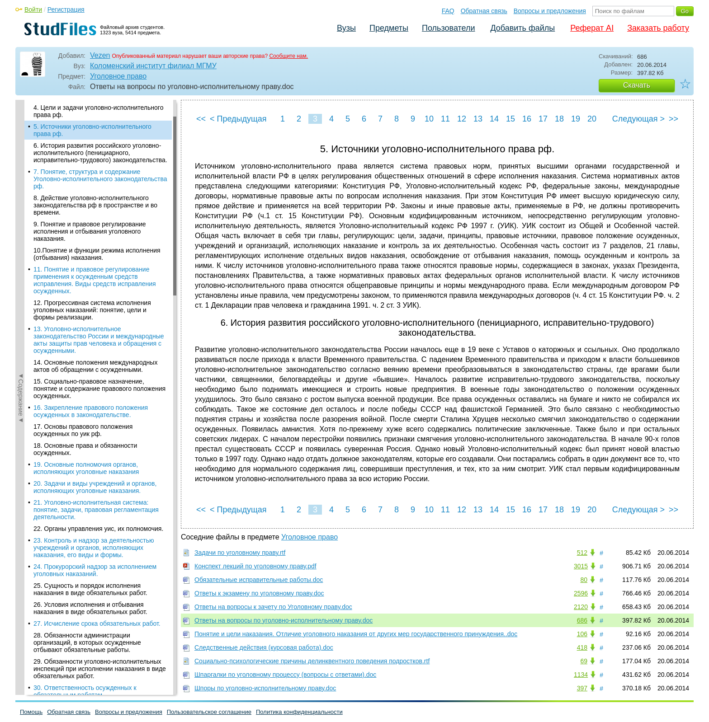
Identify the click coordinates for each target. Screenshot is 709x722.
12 (461, 118)
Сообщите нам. (288, 56)
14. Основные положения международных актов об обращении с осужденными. (95, 366)
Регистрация (66, 9)
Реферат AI (592, 28)
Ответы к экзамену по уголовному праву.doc (259, 593)
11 (445, 118)
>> (673, 118)
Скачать (636, 85)
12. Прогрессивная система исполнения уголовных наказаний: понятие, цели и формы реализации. (92, 310)
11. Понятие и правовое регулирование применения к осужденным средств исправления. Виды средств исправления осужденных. (94, 280)
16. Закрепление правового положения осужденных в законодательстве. (90, 411)
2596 (581, 593)
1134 (581, 674)
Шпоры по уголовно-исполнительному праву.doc (265, 688)
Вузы (346, 28)
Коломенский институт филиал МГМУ (153, 66)
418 (582, 647)
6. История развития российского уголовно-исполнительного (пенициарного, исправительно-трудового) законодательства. (100, 153)
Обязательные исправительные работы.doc (258, 579)
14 (494, 118)
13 (477, 118)
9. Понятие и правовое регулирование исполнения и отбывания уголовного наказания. (89, 231)
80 (583, 579)
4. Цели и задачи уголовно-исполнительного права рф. (98, 111)
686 (582, 620)
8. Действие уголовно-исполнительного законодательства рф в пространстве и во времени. (95, 205)
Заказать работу (658, 28)
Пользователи (448, 28)
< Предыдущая (238, 118)
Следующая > (638, 118)
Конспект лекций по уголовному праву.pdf (255, 566)
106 (582, 634)
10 (429, 118)
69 (583, 661)
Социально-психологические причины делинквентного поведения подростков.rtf (312, 661)
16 (526, 118)
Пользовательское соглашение (209, 711)
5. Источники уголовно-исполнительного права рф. (92, 130)
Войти (33, 9)
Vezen (100, 55)
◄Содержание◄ (20, 258)
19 (575, 118)
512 (582, 552)
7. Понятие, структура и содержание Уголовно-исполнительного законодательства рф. (100, 179)
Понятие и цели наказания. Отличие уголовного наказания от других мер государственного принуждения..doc (355, 634)
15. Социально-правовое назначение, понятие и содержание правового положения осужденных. (99, 388)
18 (559, 118)
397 (582, 688)
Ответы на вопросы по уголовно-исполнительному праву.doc (283, 620)
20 (591, 118)
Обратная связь (484, 10)
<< (201, 118)
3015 (581, 566)
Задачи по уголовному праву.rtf (239, 552)
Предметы (388, 28)
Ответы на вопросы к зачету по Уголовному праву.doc (273, 606)
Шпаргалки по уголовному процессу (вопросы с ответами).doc (285, 674)
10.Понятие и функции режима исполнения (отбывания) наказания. (97, 254)
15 (510, 118)
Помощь (31, 711)
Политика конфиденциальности (299, 711)
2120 (581, 606)
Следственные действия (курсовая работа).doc (263, 647)
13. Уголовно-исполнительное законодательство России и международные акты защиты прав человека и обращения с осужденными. (98, 339)
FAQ (448, 10)
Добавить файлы (522, 28)
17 (543, 118)
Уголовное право (118, 76)
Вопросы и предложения (550, 10)
